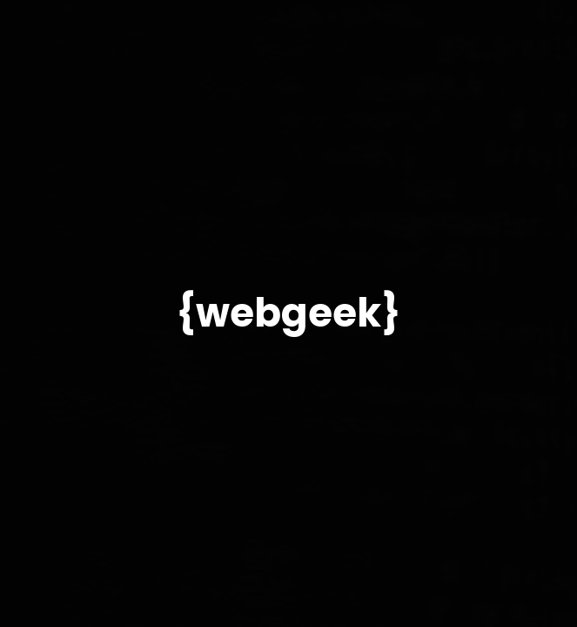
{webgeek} (288, 313)
